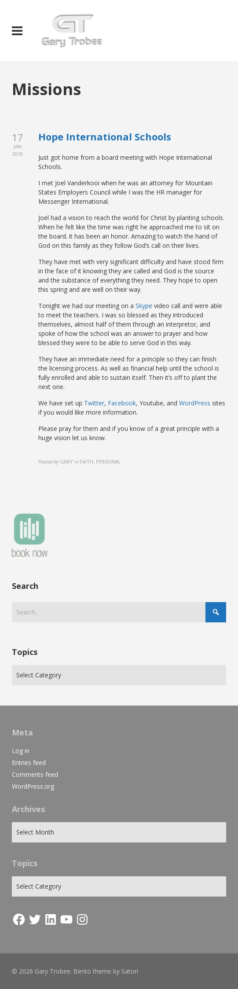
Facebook (122, 403)
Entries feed (29, 762)
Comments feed (35, 774)
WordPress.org (33, 786)
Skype (143, 305)
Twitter (94, 403)
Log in (20, 750)
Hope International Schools (104, 136)
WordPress (194, 403)
